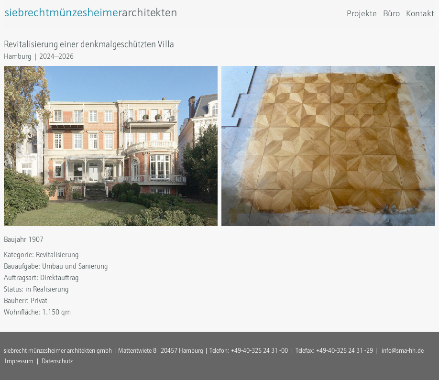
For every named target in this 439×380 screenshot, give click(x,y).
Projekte (362, 13)
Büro (391, 13)
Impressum (19, 361)
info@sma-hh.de (403, 351)
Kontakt (420, 13)
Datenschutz (57, 361)
